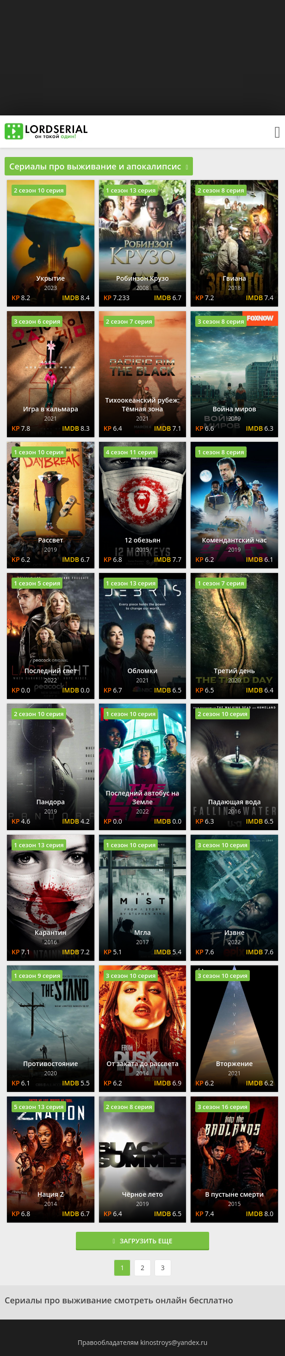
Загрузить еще (143, 1240)
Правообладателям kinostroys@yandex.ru (143, 1342)
